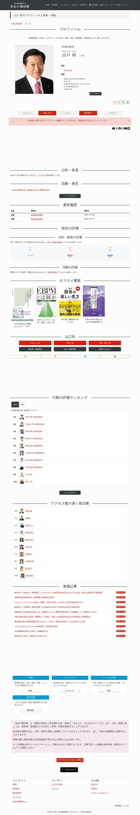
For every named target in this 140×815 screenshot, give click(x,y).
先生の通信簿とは (19, 802)
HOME (48, 5)
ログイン (125, 5)
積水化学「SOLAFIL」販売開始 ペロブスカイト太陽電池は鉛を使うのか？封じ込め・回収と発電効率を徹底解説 (58, 593)
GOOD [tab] (15, 405)
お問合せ (94, 789)
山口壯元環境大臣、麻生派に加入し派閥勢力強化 (31, 190)
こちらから (42, 175)
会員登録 (31, 121)
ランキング (72, 691)
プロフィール (35, 343)
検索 (34, 691)
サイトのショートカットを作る (70, 760)
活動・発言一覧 (105, 343)
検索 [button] (54, 5)
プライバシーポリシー (99, 793)
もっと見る (95, 94)
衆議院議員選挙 (37, 215)
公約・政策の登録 (54, 242)
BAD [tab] (22, 405)
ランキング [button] (64, 5)
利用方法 (83, 5)
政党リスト (104, 5)
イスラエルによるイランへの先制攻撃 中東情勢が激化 (35, 626)
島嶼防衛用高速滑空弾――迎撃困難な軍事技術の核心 (34, 597)
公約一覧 (70, 343)
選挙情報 (93, 5)
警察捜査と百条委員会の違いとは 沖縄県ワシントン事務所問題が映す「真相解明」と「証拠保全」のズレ (55, 612)
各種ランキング (105, 349)
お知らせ (75, 5)
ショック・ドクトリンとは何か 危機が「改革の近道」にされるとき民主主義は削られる (48, 602)
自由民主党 (68, 70)
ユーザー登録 (115, 5)
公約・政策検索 (70, 349)
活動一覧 (47, 113)
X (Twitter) (69, 769)
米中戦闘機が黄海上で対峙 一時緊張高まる (31, 631)
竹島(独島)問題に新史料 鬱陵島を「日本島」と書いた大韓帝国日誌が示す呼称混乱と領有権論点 (52, 617)
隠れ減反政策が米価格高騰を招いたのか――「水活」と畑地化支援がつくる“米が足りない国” (50, 622)
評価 (113, 691)
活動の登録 (51, 272)
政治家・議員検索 (35, 349)
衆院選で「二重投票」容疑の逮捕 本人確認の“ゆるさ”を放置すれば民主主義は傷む (47, 607)
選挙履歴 (88, 113)
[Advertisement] (70, 150)
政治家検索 (17, 793)
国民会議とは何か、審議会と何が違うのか (30, 636)
